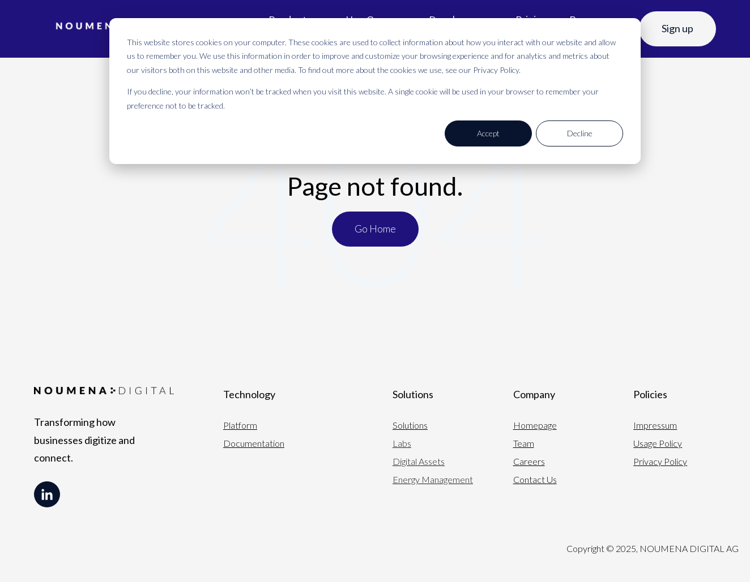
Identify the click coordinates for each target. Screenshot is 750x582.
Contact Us (535, 479)
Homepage (535, 425)
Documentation (253, 443)
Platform (240, 425)
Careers (529, 461)
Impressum (655, 425)
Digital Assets (419, 461)
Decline (580, 133)
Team (523, 443)
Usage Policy (657, 443)
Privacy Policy (660, 461)
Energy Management (433, 479)
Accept (488, 133)
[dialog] (375, 91)
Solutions (410, 425)
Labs (402, 443)
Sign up (677, 28)
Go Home (375, 228)
